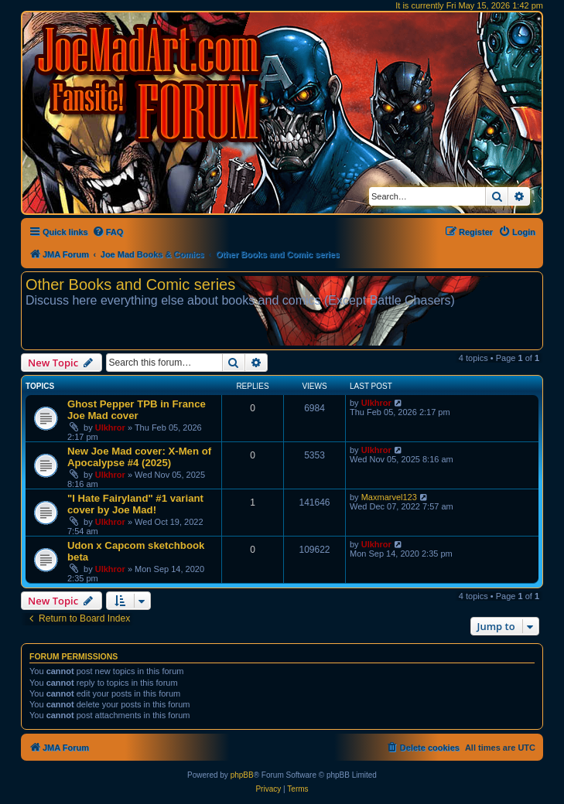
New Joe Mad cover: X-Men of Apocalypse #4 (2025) (139, 456)
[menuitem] (108, 232)
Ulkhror (110, 427)
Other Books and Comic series (130, 284)
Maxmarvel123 (389, 497)
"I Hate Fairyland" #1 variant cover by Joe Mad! (135, 504)
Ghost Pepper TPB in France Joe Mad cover (136, 409)
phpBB (242, 775)
